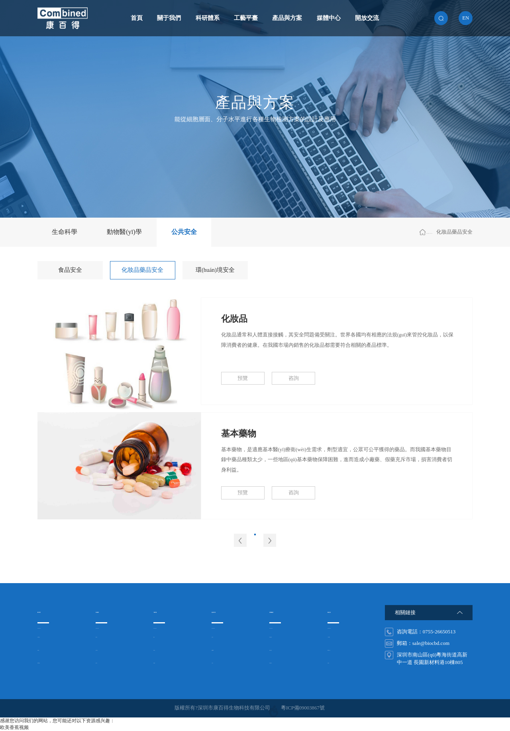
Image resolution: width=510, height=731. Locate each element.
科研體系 (208, 18)
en (465, 18)
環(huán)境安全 (215, 270)
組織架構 (47, 649)
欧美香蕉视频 (14, 727)
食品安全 (70, 270)
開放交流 (367, 18)
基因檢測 (163, 662)
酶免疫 (161, 636)
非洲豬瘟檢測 (284, 636)
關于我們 (169, 18)
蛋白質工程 (109, 649)
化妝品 (234, 319)
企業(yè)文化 (52, 636)
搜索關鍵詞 (285, 611)
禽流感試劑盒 (284, 649)
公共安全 (184, 232)
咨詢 (293, 378)
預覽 (242, 378)
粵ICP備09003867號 (303, 708)
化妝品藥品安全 (142, 270)
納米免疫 (163, 649)
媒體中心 (329, 18)
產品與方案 (287, 18)
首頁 (137, 18)
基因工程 (106, 662)
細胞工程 (106, 636)
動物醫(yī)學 (124, 232)
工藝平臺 (246, 18)
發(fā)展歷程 (51, 662)
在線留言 (338, 662)
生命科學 (64, 232)
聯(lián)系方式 (343, 649)
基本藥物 (238, 433)
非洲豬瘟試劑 (284, 662)
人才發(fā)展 (341, 636)
